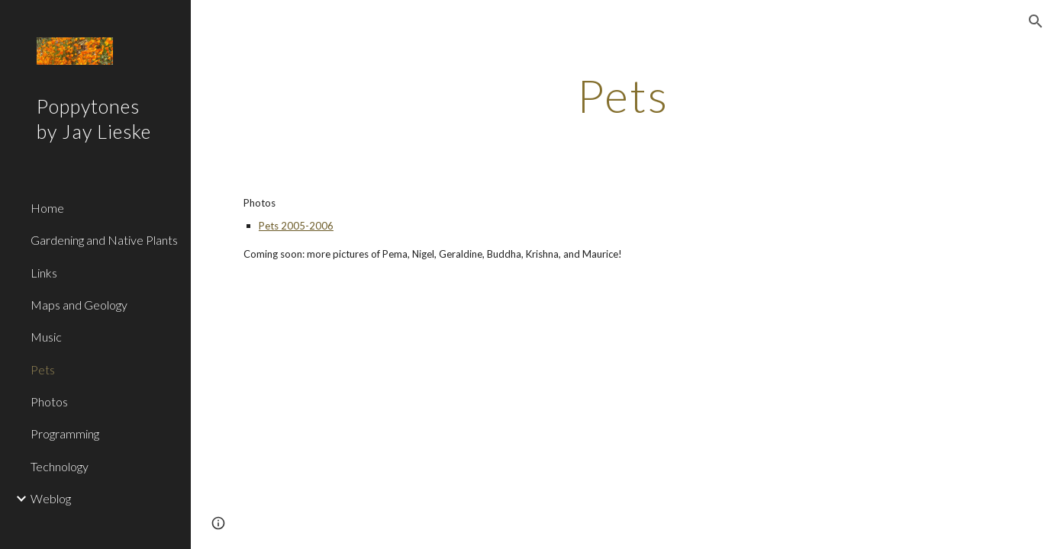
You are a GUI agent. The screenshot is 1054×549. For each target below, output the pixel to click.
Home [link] (47, 208)
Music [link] (46, 336)
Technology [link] (60, 466)
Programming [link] (65, 433)
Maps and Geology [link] (79, 304)
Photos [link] (49, 401)
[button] (1035, 21)
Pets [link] (43, 369)
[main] (622, 95)
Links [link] (44, 272)
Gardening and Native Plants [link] (104, 240)
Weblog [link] (51, 498)
